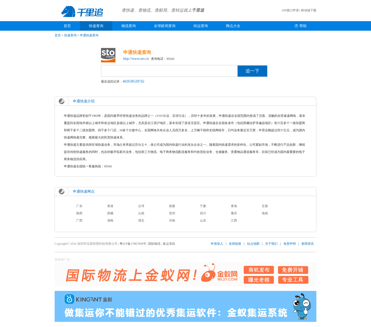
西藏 (110, 213)
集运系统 (169, 244)
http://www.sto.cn (136, 59)
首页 (67, 26)
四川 (203, 213)
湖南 (110, 220)
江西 (234, 220)
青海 (234, 206)
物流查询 (128, 26)
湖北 (141, 220)
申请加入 (217, 244)
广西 (79, 220)
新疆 (172, 206)
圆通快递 (178, 116)
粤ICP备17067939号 (133, 244)
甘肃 (265, 206)
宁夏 (203, 206)
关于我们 (271, 244)
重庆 (234, 213)
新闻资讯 (307, 244)
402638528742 (133, 81)
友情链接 (235, 244)
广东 (79, 206)
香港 (110, 206)
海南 (265, 213)
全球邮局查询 (164, 26)
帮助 (303, 26)
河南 (172, 220)
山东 (203, 220)
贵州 (172, 213)
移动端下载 (308, 10)
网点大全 (233, 26)
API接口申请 (290, 10)
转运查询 (200, 26)
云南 (141, 213)
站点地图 (253, 244)
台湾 (141, 206)
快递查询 (96, 26)
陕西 (79, 213)
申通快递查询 (89, 35)
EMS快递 (163, 116)
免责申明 (289, 244)
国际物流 (154, 244)
